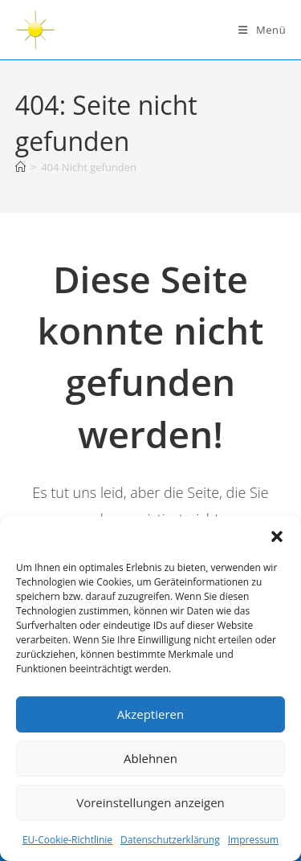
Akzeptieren (150, 714)
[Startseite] (20, 167)
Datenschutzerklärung (170, 840)
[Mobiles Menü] (262, 29)
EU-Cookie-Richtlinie (67, 840)
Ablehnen (150, 758)
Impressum (253, 840)
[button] (277, 536)
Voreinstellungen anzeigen (150, 802)
